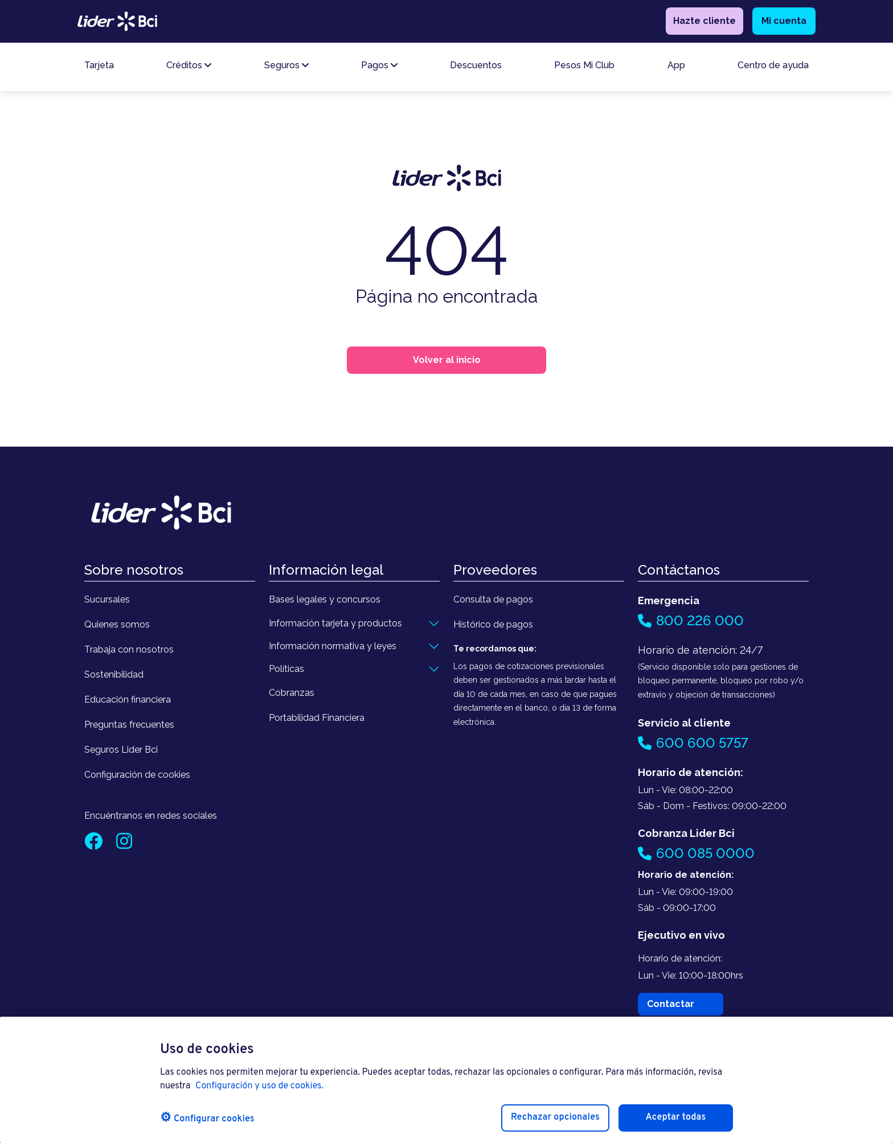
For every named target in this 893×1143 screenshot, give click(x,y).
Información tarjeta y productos (335, 623)
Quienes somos (117, 624)
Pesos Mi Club (584, 68)
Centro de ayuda (773, 68)
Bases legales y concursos (324, 599)
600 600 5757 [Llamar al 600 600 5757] (693, 743)
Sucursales (107, 599)
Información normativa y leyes (332, 646)
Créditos (188, 68)
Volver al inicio (447, 359)
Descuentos (476, 68)
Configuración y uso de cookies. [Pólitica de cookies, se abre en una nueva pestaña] (259, 1086)
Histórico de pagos (493, 624)
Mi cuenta (783, 22)
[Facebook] (94, 844)
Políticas (286, 668)
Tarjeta (99, 68)
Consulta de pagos (493, 599)
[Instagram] (124, 844)
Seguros (286, 68)
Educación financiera (127, 699)
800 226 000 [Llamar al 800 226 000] (691, 620)
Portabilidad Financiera (316, 717)
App (676, 68)
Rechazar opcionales (555, 1117)
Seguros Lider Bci (121, 749)
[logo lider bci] (117, 21)
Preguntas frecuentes (129, 724)
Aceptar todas (676, 1117)
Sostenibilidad (114, 674)
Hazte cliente (704, 22)
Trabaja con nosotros (129, 649)
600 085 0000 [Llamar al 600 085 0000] (696, 853)
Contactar (670, 1003)
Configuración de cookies (137, 774)
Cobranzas (291, 692)
